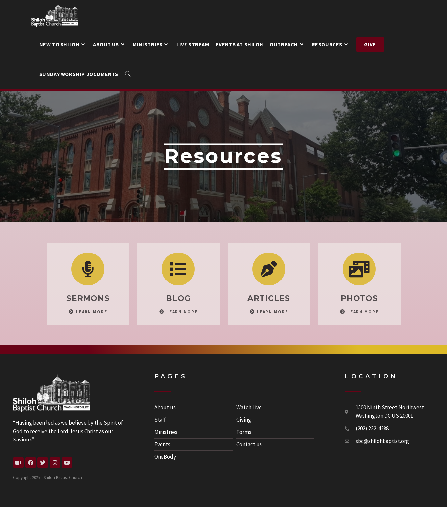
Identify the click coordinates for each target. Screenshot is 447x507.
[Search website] (128, 74)
